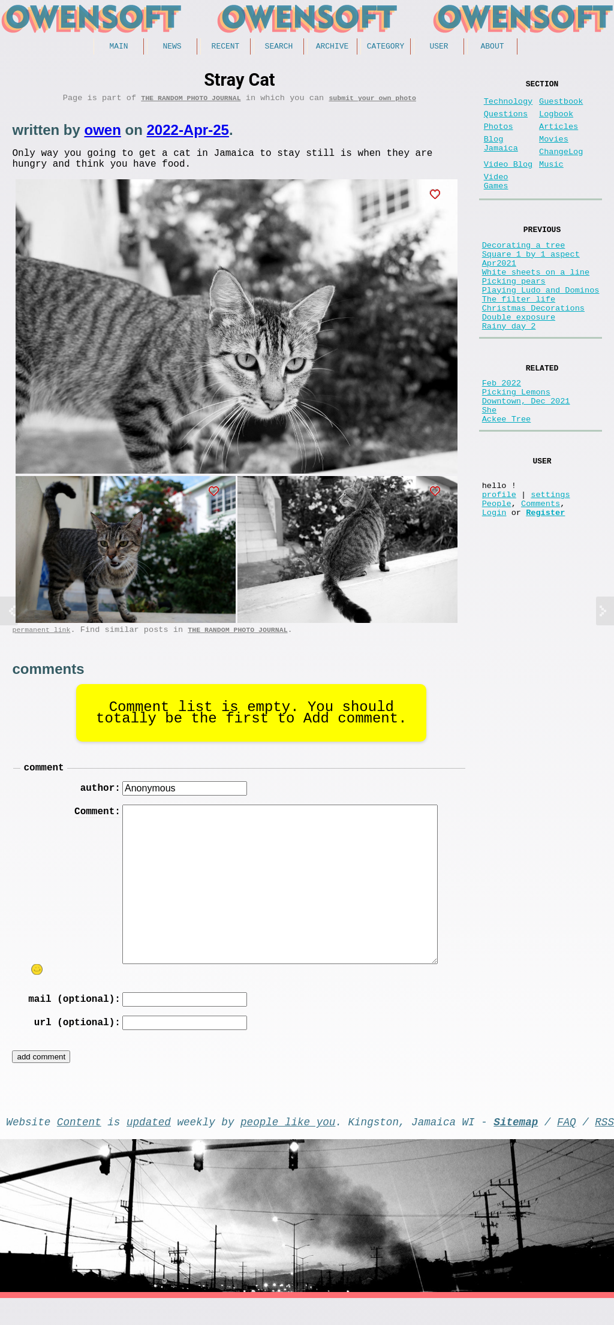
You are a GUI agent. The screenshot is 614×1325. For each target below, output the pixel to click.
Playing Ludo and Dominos (541, 328)
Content (79, 1146)
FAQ (566, 1146)
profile (499, 565)
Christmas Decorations (533, 351)
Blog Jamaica (501, 157)
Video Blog (508, 181)
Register (545, 588)
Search (279, 47)
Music (551, 181)
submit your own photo (372, 101)
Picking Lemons (516, 446)
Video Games (496, 202)
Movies (553, 151)
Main (118, 47)
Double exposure (518, 362)
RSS (604, 1146)
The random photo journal (190, 101)
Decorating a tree (523, 271)
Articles (558, 136)
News (171, 47)
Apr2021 (499, 294)
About (492, 47)
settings (550, 565)
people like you (287, 1146)
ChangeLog (561, 166)
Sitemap (515, 1146)
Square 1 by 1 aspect (531, 282)
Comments (540, 576)
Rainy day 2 (509, 374)
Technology (508, 106)
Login (494, 588)
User (438, 47)
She (489, 469)
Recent (226, 47)
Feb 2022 (501, 435)
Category (385, 47)
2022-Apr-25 (187, 134)
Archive (332, 47)
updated (149, 1146)
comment (43, 780)
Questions (506, 121)
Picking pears (514, 317)
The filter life (518, 339)
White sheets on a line (535, 305)
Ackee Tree (506, 480)
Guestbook (561, 106)
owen (102, 134)
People (496, 576)
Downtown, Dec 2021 (526, 457)
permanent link (41, 640)
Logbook (556, 121)
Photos (498, 136)
